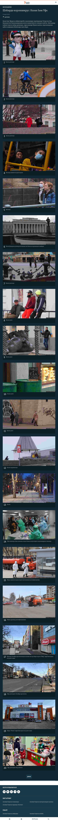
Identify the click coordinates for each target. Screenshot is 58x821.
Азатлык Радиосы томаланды (11, 802)
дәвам (29, 776)
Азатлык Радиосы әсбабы (36, 813)
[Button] (6, 17)
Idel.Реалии (35, 819)
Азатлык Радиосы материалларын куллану (41, 802)
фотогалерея (7, 7)
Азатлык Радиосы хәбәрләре (10, 813)
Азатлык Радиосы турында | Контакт (13, 804)
